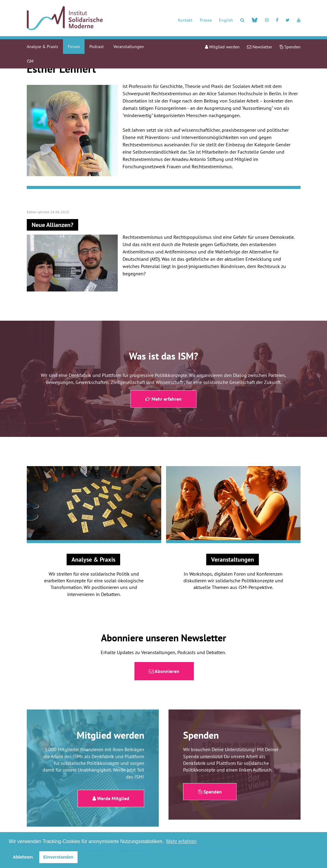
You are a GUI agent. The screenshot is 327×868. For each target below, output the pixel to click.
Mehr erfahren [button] (181, 841)
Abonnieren (164, 671)
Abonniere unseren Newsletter (163, 638)
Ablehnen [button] (23, 857)
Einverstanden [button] (58, 857)
